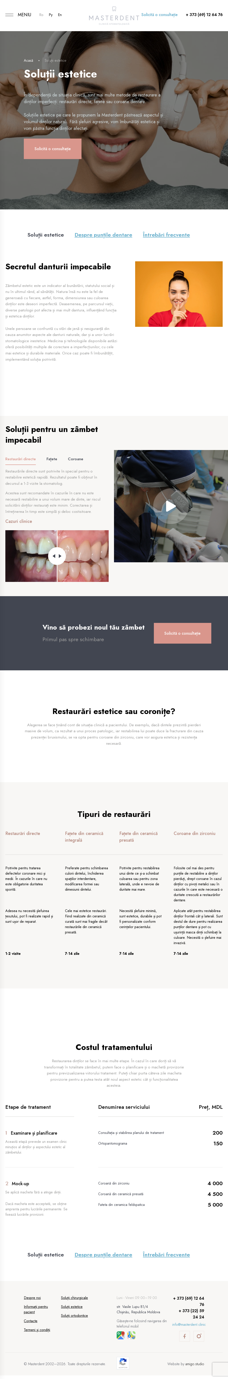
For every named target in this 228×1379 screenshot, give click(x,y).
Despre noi (32, 1301)
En (60, 14)
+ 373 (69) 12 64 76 (204, 15)
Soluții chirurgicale (74, 1301)
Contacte (30, 1324)
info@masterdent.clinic (189, 1328)
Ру (51, 14)
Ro (41, 14)
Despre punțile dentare (103, 235)
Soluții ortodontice (74, 1319)
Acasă (28, 60)
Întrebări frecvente (166, 235)
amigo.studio (194, 1367)
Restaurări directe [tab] (20, 460)
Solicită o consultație (159, 15)
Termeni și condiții (37, 1333)
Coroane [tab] (76, 460)
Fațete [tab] (52, 460)
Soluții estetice (45, 235)
